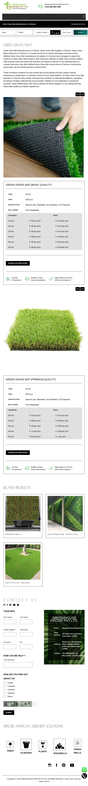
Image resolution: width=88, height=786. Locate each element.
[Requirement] (18, 665)
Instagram (11, 686)
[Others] (4, 696)
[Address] (9, 647)
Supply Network (44, 782)
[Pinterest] (10, 605)
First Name (8, 617)
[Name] (9, 622)
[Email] (26, 634)
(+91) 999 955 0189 (53, 7)
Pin (21, 642)
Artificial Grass (17, 583)
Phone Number (9, 630)
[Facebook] (8, 605)
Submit (9, 713)
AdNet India (68, 780)
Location (7, 642)
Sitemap (77, 780)
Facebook (11, 690)
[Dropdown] (41, 32)
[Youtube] (14, 605)
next (82, 94)
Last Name (24, 617)
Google (10, 683)
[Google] (4, 683)
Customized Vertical (63, 534)
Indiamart (11, 693)
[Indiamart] (4, 693)
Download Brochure (78, 24)
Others (10, 696)
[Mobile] (9, 634)
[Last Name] (26, 622)
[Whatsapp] (18, 605)
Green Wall (13, 534)
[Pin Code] (26, 647)
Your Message (9, 660)
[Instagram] (4, 605)
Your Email (24, 630)
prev (77, 94)
